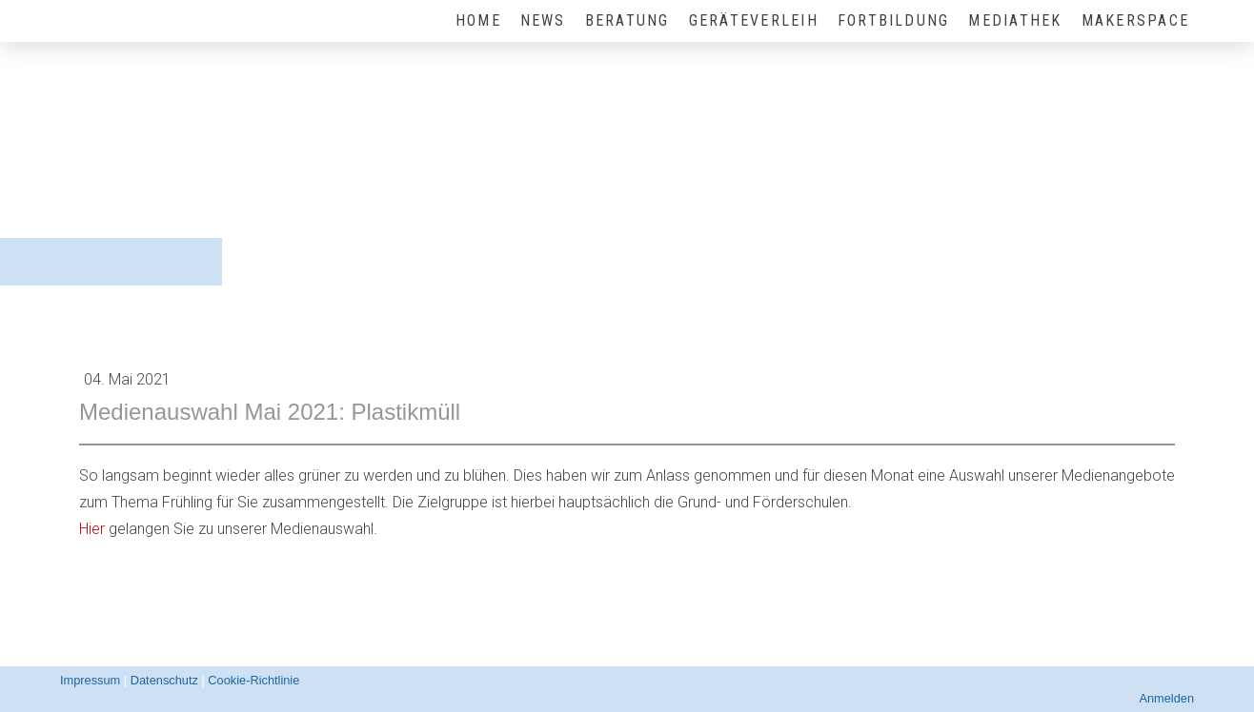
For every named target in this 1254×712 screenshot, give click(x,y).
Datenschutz (164, 680)
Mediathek (1015, 28)
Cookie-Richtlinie (253, 680)
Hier (92, 529)
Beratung (627, 28)
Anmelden (1166, 698)
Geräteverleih (754, 28)
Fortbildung (894, 28)
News (543, 28)
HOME (478, 28)
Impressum (90, 680)
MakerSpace (1135, 28)
